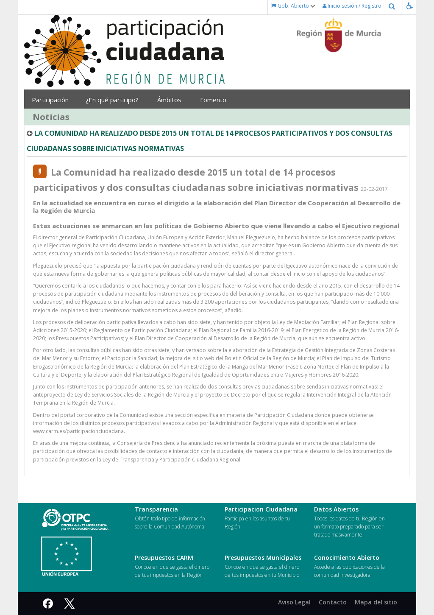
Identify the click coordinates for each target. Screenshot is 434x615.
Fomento (216, 99)
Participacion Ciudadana (261, 509)
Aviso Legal (294, 602)
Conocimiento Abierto (346, 558)
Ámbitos (172, 99)
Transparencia (156, 509)
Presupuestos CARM (164, 558)
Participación (52, 99)
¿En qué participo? (115, 99)
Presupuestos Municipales (263, 558)
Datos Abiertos (336, 509)
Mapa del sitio (376, 602)
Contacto (333, 602)
